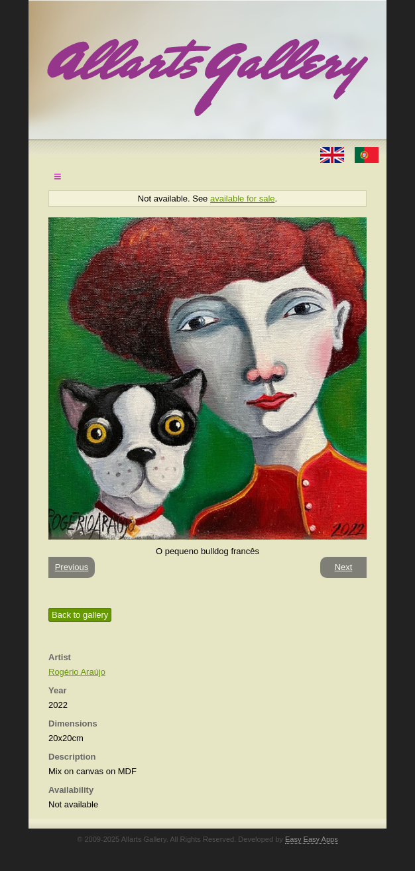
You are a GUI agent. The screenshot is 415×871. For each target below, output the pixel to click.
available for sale (242, 198)
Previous (72, 567)
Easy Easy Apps (311, 839)
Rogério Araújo (76, 672)
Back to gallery (80, 615)
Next (344, 567)
